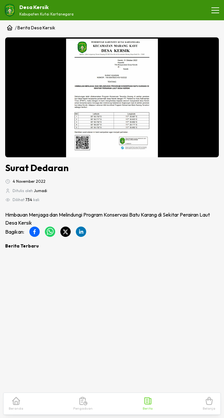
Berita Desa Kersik (36, 27)
